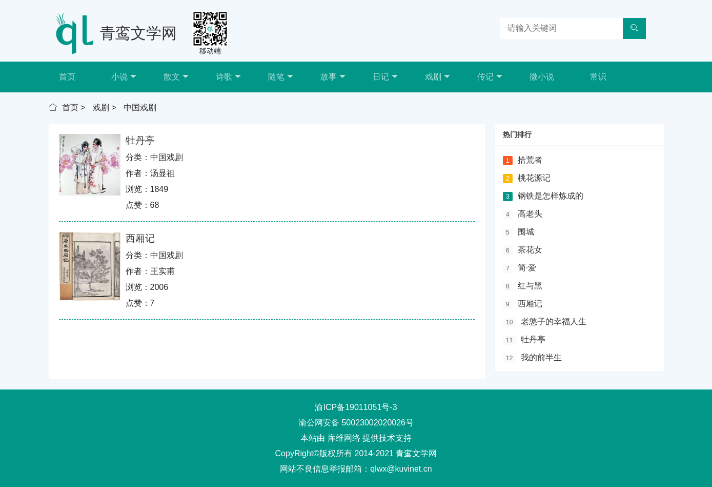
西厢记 (140, 238)
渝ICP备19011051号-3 (356, 407)
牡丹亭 (140, 140)
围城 (526, 231)
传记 (489, 76)
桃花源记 (534, 177)
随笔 (280, 76)
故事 (332, 76)
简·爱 (527, 267)
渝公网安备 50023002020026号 (356, 422)
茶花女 (530, 249)
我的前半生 (541, 357)
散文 (176, 76)
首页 (67, 76)
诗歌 (228, 76)
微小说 (542, 76)
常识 (598, 76)
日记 (385, 76)
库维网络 (344, 438)
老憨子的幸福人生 (553, 321)
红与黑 (530, 285)
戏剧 (437, 76)
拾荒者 (530, 159)
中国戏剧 (140, 107)
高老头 (530, 213)
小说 (123, 76)
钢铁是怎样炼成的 (550, 195)
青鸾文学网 (138, 33)
